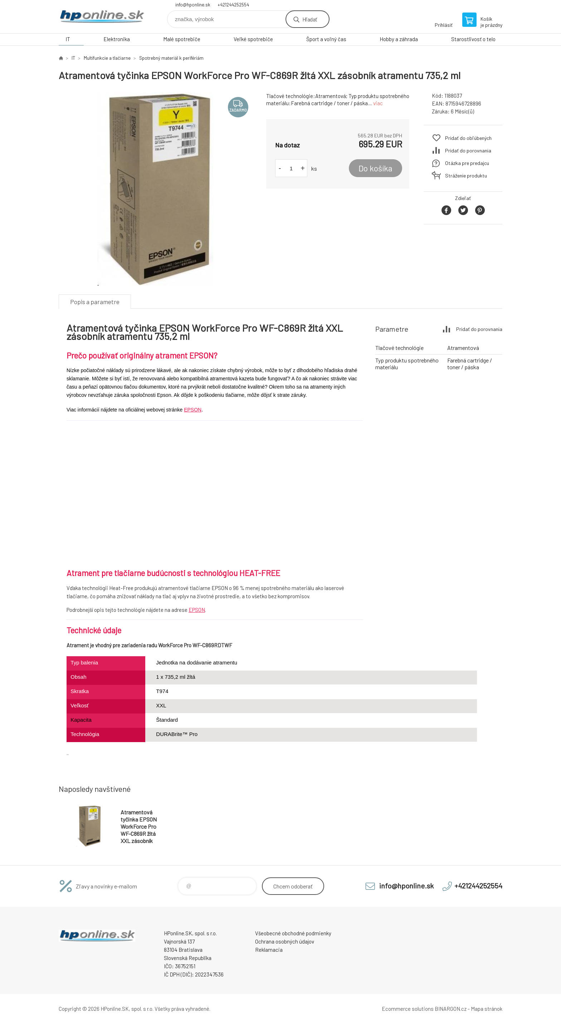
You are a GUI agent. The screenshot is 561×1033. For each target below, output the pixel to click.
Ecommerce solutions (408, 1008)
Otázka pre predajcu (467, 163)
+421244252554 (233, 5)
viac (378, 103)
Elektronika (116, 39)
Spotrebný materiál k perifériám (171, 58)
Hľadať (309, 19)
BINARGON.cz (451, 1008)
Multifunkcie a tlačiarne (107, 58)
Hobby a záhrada (399, 39)
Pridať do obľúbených (468, 138)
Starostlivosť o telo (473, 39)
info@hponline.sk (192, 5)
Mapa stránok (486, 1008)
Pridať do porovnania (468, 150)
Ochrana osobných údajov (284, 941)
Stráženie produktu (466, 175)
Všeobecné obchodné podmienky (293, 933)
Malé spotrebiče (181, 39)
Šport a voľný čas (326, 39)
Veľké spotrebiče (253, 39)
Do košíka (375, 168)
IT (67, 39)
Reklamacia (269, 949)
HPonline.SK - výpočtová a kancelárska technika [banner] (102, 16)
